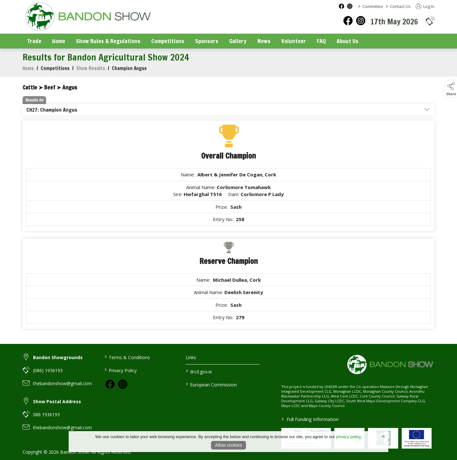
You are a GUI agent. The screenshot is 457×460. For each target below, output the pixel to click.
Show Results (90, 71)
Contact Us (400, 6)
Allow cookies (228, 445)
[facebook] (348, 20)
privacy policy (348, 436)
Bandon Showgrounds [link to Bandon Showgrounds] (58, 357)
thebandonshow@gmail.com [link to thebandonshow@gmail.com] (62, 383)
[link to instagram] (122, 384)
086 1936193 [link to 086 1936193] (46, 414)
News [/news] (263, 41)
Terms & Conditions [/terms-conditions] (127, 356)
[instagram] (360, 20)
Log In (425, 6)
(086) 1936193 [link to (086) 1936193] (48, 370)
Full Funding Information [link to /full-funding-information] (310, 419)
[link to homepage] (88, 17)
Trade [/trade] (34, 41)
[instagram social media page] (349, 6)
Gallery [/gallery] (238, 41)
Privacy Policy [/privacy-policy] (120, 369)
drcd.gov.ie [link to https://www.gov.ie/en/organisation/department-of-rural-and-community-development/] (199, 371)
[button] (430, 20)
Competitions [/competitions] (167, 41)
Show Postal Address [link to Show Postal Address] (57, 401)
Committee (372, 6)
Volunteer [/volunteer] (293, 41)
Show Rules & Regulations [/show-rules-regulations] (108, 41)
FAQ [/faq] (321, 41)
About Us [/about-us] (347, 41)
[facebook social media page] (341, 6)
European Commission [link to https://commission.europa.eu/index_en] (211, 384)
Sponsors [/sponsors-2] (206, 41)
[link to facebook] (110, 384)
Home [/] (58, 41)
